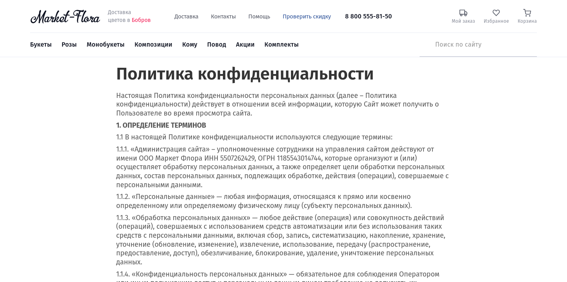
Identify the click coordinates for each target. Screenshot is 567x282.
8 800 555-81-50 (368, 16)
